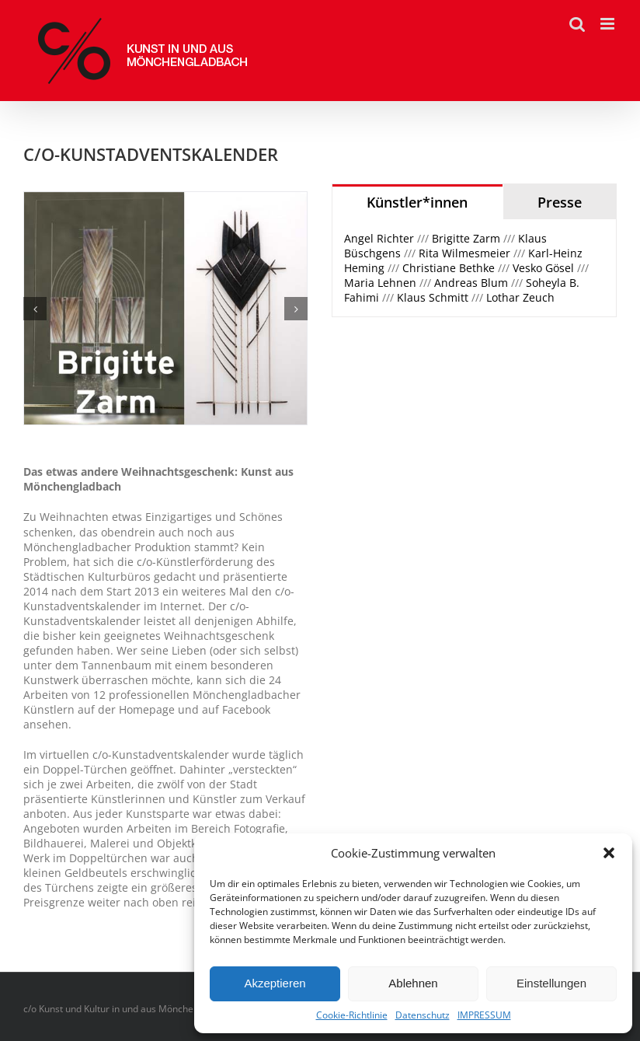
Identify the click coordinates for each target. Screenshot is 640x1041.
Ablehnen (412, 983)
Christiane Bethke (448, 267)
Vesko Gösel (543, 267)
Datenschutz (422, 1015)
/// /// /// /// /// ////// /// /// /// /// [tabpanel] (466, 268)
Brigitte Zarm (467, 238)
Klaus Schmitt (434, 297)
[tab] (417, 201)
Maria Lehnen (381, 282)
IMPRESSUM (484, 1015)
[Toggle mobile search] (577, 24)
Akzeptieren (274, 983)
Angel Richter (380, 238)
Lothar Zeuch (520, 297)
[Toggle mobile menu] (608, 24)
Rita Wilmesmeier (466, 253)
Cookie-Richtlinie (352, 1015)
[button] (609, 853)
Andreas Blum (472, 282)
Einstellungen (551, 983)
